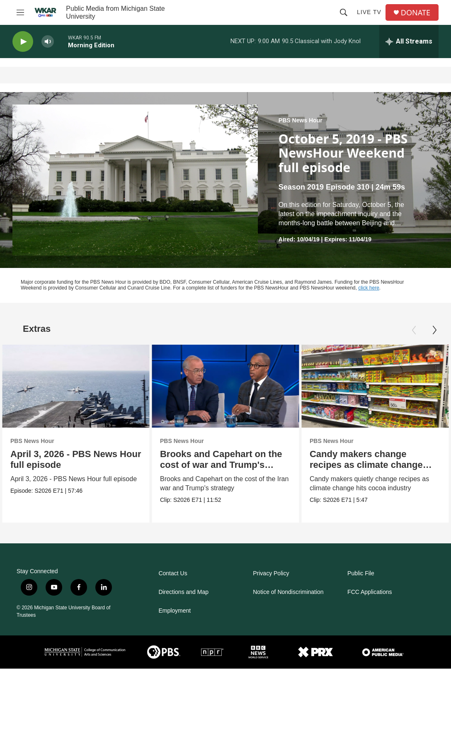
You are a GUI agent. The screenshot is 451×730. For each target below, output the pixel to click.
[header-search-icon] (344, 12)
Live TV (369, 12)
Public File (360, 573)
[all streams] (409, 41)
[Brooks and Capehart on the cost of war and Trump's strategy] (227, 386)
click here (368, 288)
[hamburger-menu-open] (20, 12)
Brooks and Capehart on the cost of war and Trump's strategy (222, 465)
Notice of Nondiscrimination (288, 592)
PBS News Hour (300, 120)
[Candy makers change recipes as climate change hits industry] (375, 386)
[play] (22, 41)
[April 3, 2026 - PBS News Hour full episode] (76, 386)
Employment (174, 611)
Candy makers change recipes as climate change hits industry (366, 465)
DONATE (415, 12)
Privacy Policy (271, 573)
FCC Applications (369, 592)
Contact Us (172, 573)
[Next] (434, 330)
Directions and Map (183, 592)
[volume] (48, 41)
